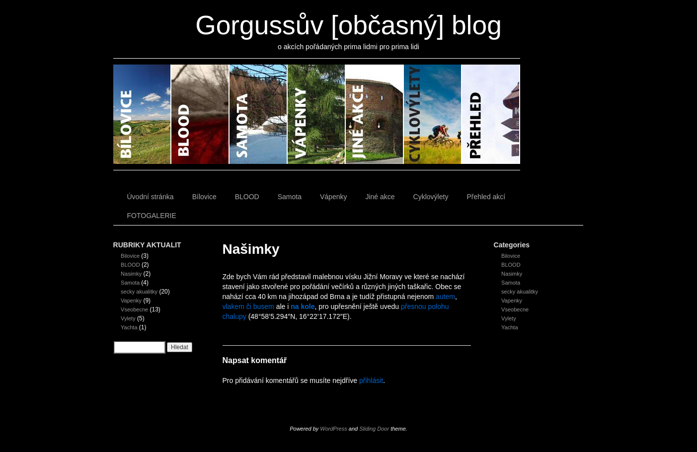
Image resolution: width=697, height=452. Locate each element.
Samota (259, 114)
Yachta (129, 327)
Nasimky (131, 274)
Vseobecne (134, 309)
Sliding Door (374, 429)
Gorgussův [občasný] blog (348, 25)
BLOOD (200, 114)
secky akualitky (139, 292)
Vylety (128, 318)
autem (445, 297)
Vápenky (317, 114)
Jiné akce (375, 114)
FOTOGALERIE (151, 216)
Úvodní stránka (150, 197)
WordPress (333, 429)
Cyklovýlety (433, 114)
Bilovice (130, 256)
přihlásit (371, 380)
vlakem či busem (248, 306)
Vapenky (131, 300)
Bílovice (142, 114)
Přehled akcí (491, 114)
